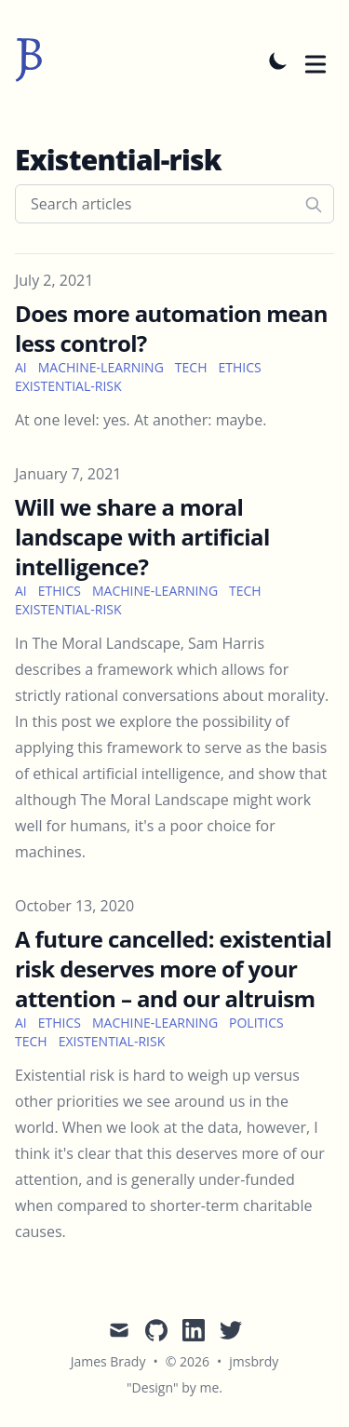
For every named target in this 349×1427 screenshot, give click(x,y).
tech (191, 367)
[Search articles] (174, 203)
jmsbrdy (253, 1361)
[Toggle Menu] (315, 60)
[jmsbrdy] (29, 60)
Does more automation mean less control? (171, 328)
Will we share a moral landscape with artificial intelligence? (142, 536)
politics (256, 1022)
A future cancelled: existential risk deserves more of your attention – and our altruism (173, 968)
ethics (239, 367)
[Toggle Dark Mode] (278, 60)
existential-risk (68, 386)
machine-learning (101, 367)
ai (21, 367)
